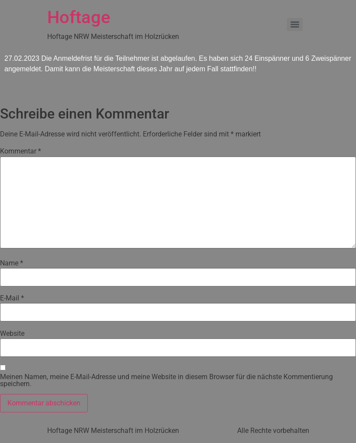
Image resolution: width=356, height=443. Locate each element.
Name (11, 263)
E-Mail (12, 298)
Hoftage (78, 17)
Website (12, 333)
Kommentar (20, 151)
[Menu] (295, 24)
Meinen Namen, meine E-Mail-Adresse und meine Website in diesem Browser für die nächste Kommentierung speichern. (166, 380)
